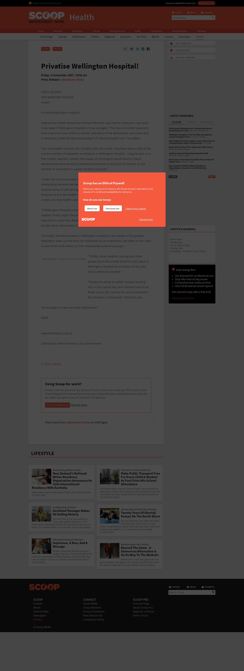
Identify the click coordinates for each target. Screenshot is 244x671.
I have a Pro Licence (135, 208)
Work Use (92, 208)
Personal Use (112, 208)
